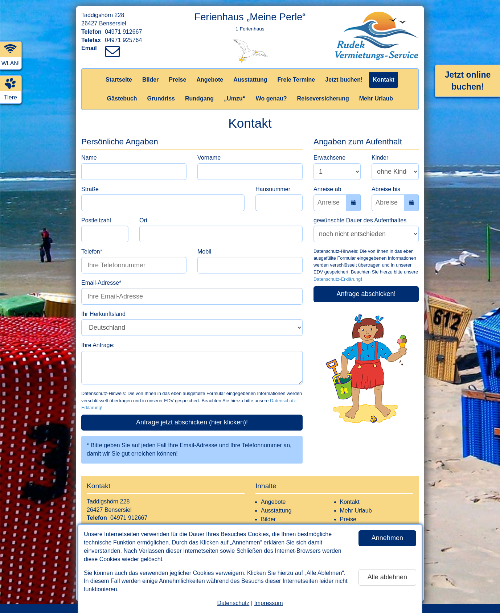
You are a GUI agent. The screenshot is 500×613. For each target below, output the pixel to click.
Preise (177, 80)
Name (89, 158)
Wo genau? (271, 98)
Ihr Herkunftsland (103, 314)
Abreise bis (386, 189)
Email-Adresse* (101, 283)
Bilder (150, 80)
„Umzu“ (235, 98)
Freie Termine (296, 80)
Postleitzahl (96, 220)
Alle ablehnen (387, 577)
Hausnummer (272, 189)
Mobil (204, 251)
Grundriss (161, 98)
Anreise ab (327, 189)
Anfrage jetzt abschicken (192, 422)
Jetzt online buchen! (468, 80)
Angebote (209, 80)
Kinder (380, 158)
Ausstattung (250, 80)
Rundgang (199, 98)
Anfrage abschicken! (366, 293)
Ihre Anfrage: (98, 345)
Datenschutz (233, 603)
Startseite (119, 80)
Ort (143, 220)
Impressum (268, 603)
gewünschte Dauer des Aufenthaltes (359, 220)
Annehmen (387, 538)
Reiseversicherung (323, 98)
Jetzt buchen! (343, 80)
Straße (90, 189)
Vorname (209, 158)
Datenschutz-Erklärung (337, 279)
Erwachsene (329, 158)
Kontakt (383, 80)
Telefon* (91, 251)
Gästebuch (122, 98)
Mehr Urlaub (376, 98)
